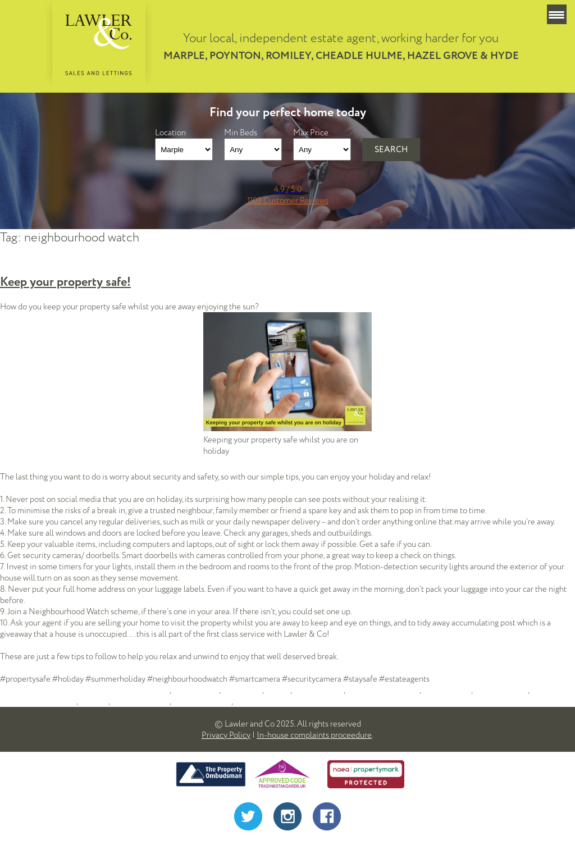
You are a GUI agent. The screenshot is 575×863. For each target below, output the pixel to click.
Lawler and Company (382, 690)
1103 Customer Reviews (287, 200)
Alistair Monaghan (328, 846)
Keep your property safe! (65, 282)
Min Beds (240, 132)
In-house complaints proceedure (314, 735)
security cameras (201, 701)
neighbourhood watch (38, 701)
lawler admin (22, 690)
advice (158, 690)
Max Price (310, 132)
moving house (446, 690)
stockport (250, 701)
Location (170, 132)
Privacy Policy (226, 735)
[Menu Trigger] (557, 14)
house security (318, 690)
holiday (277, 690)
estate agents (195, 690)
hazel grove (242, 690)
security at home (140, 701)
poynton (93, 701)
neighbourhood (501, 690)
